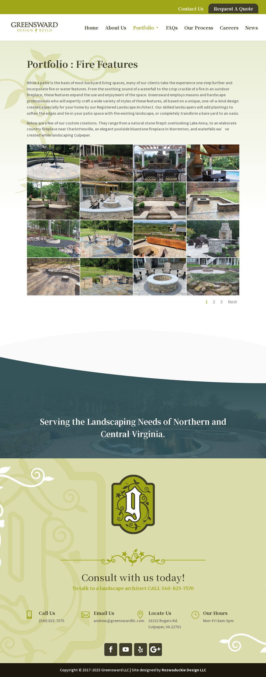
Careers (229, 28)
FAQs (172, 28)
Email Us (106, 608)
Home (91, 28)
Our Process (198, 28)
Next (232, 301)
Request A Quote (233, 8)
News (251, 28)
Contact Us (190, 9)
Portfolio (143, 28)
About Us (115, 28)
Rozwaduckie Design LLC (184, 669)
